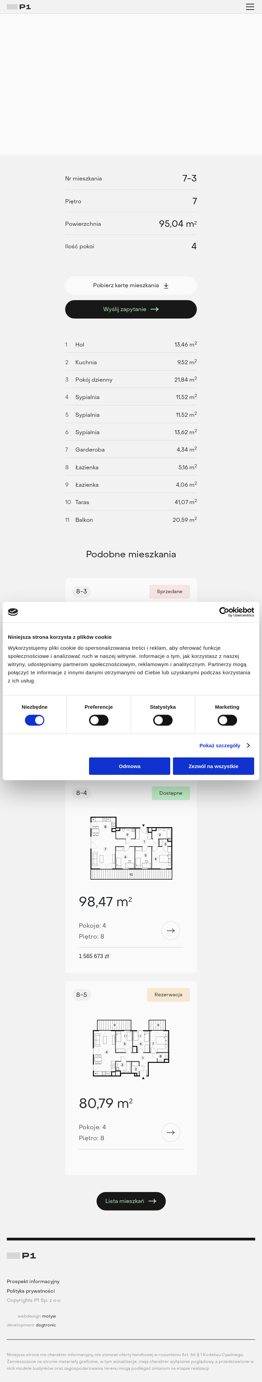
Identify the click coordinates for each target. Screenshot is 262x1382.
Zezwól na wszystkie (213, 766)
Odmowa (129, 766)
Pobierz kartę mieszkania (131, 285)
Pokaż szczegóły (220, 745)
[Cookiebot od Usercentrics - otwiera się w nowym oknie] (224, 612)
